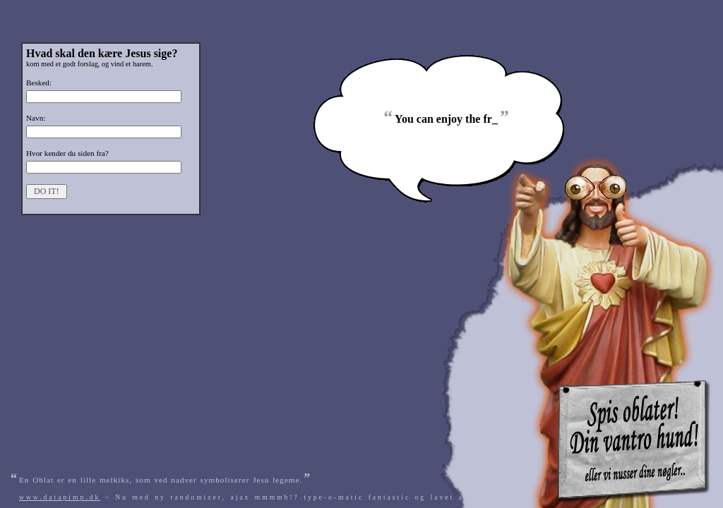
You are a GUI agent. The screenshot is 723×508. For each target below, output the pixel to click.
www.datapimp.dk (59, 497)
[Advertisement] (554, 9)
